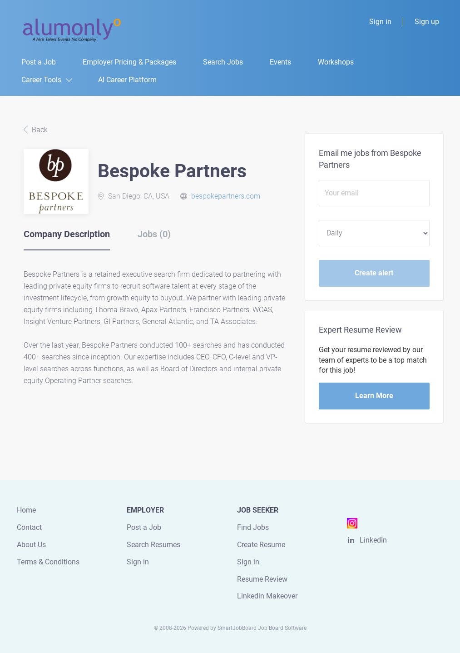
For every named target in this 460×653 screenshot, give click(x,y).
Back (39, 129)
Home (26, 510)
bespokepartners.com (225, 196)
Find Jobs (253, 527)
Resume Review (262, 579)
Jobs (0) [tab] (154, 234)
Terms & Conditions (48, 562)
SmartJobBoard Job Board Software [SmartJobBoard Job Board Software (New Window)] (262, 628)
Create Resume (261, 544)
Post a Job (144, 527)
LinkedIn (373, 540)
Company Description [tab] (67, 234)
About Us (31, 544)
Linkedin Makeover (267, 596)
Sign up (427, 21)
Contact (29, 527)
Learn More (374, 395)
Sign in (380, 21)
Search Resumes (153, 544)
